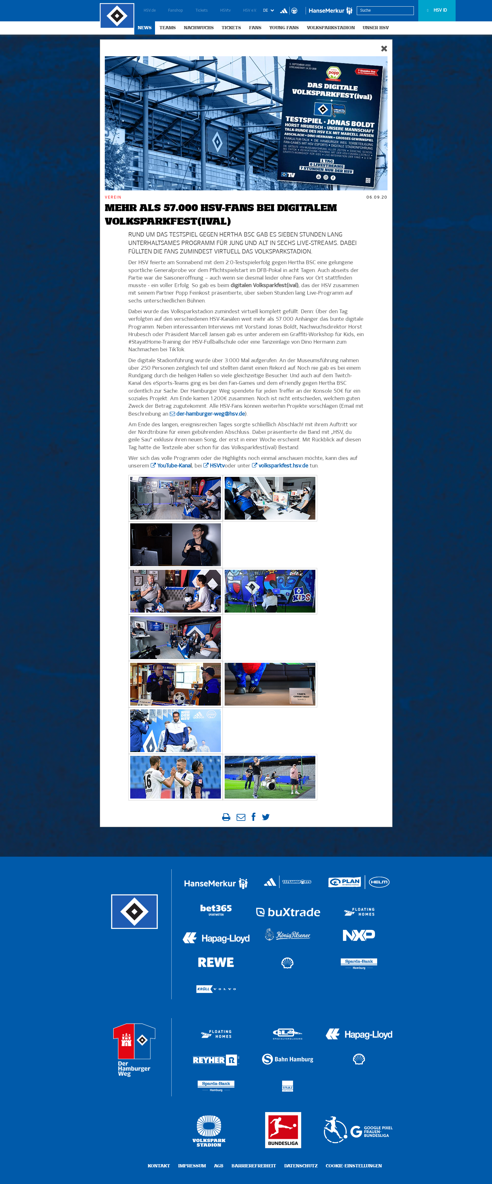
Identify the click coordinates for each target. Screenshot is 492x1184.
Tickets (201, 11)
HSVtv (225, 11)
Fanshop (175, 11)
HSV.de (150, 11)
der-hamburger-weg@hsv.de (210, 414)
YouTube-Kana (173, 466)
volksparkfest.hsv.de (283, 466)
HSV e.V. (250, 11)
